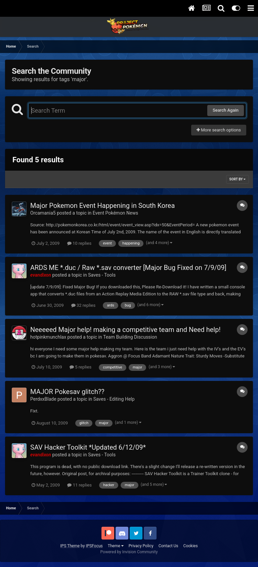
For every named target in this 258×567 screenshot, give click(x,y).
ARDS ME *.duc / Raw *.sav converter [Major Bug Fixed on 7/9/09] (128, 268)
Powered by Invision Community (129, 552)
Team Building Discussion (130, 337)
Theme (116, 546)
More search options (219, 129)
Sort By (237, 179)
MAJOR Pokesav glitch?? (67, 392)
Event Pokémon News (115, 213)
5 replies (80, 367)
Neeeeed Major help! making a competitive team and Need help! (125, 330)
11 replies (79, 485)
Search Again (226, 110)
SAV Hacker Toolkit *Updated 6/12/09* (88, 447)
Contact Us (168, 546)
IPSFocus (94, 546)
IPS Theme (70, 546)
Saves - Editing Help (114, 399)
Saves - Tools (102, 275)
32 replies (83, 305)
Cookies (190, 546)
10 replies (79, 243)
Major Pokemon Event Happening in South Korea (102, 206)
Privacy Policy (141, 546)
